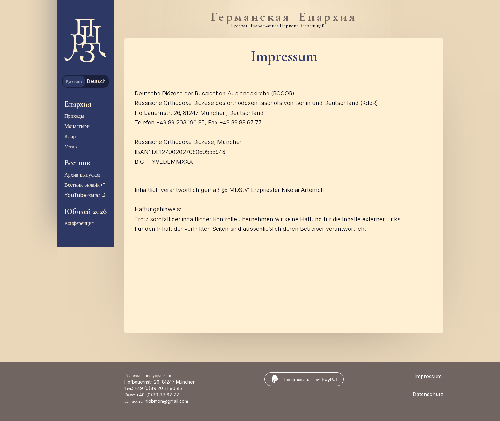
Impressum (428, 376)
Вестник (77, 163)
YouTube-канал (85, 195)
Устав (70, 146)
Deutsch (96, 81)
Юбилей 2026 (85, 211)
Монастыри (77, 126)
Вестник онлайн (84, 185)
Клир (70, 136)
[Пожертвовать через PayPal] (304, 379)
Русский (73, 81)
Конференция (79, 223)
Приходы (74, 116)
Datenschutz (428, 394)
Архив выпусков (82, 174)
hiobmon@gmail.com (166, 401)
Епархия (77, 104)
